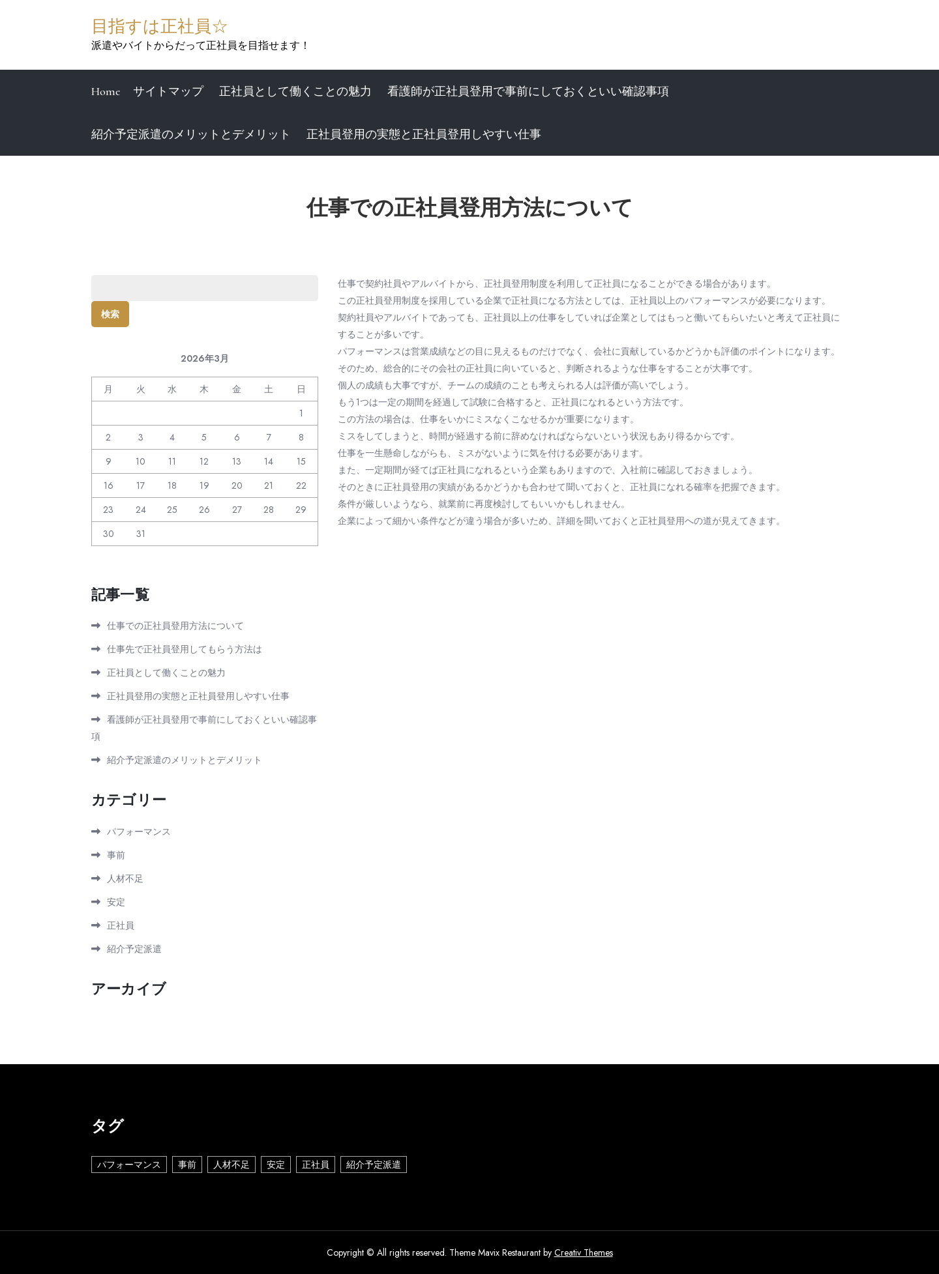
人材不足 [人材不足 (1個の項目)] (231, 1164)
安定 (116, 901)
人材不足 (125, 878)
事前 (116, 854)
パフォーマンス (139, 831)
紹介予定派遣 (134, 948)
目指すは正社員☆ (159, 26)
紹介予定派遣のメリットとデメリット (191, 134)
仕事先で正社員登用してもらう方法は (184, 649)
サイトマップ (168, 91)
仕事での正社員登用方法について (175, 625)
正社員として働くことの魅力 (295, 91)
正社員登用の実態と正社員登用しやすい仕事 (423, 134)
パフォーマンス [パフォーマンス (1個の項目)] (129, 1164)
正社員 (120, 925)
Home (105, 91)
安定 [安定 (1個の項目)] (276, 1164)
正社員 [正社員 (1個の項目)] (315, 1164)
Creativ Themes (583, 1252)
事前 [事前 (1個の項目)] (187, 1164)
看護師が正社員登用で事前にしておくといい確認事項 (528, 91)
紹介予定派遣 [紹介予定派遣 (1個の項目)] (373, 1164)
